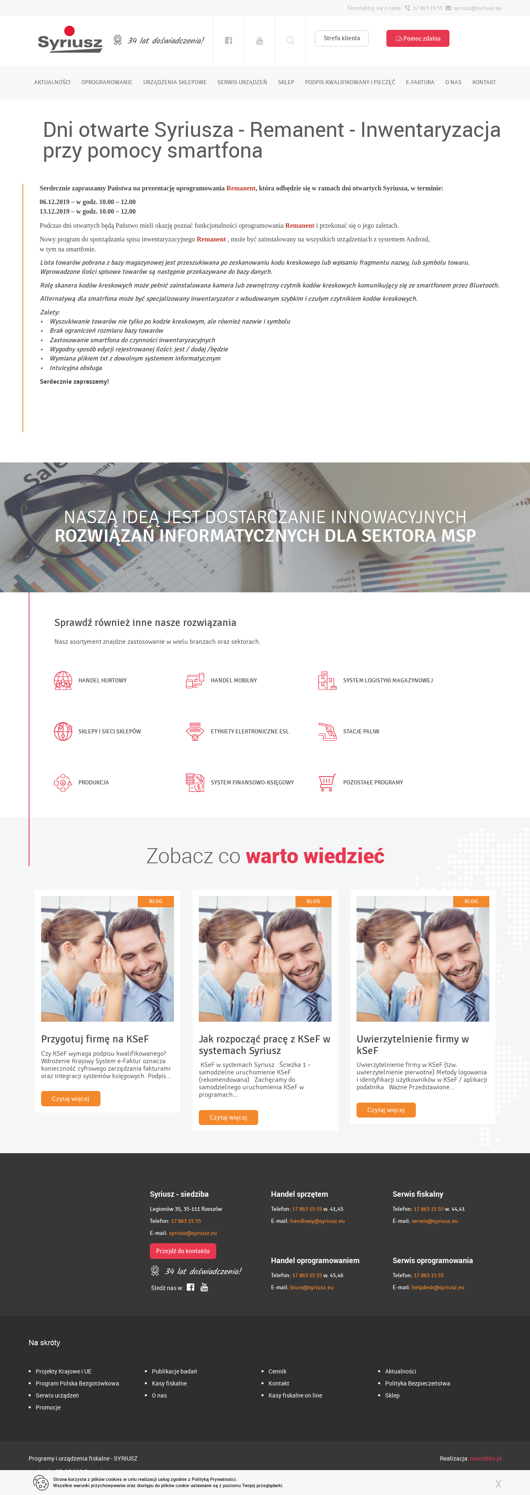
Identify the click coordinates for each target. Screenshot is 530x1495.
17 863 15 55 (186, 1221)
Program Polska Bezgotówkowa (77, 1383)
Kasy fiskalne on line (295, 1395)
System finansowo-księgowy (238, 783)
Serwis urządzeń (57, 1395)
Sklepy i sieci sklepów (95, 732)
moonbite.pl (486, 1458)
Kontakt (279, 1383)
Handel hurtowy (88, 681)
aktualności (52, 82)
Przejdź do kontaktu (183, 1251)
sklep (286, 82)
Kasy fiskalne (169, 1383)
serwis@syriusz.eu (435, 1221)
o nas (453, 82)
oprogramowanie (106, 82)
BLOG (155, 901)
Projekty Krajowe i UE (63, 1371)
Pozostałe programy (359, 783)
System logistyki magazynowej (374, 681)
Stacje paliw (347, 732)
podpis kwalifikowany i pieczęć (350, 82)
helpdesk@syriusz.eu (438, 1287)
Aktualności (400, 1371)
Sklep (392, 1395)
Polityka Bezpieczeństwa (417, 1383)
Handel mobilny (220, 681)
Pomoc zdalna (418, 38)
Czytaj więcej (70, 1098)
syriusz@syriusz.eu (193, 1233)
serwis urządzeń (242, 82)
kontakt (484, 82)
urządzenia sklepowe (175, 82)
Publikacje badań (174, 1371)
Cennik (277, 1371)
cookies (114, 1479)
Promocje (48, 1407)
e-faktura (420, 82)
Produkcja (79, 783)
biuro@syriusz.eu (312, 1287)
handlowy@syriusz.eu (317, 1221)
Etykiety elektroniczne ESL (236, 732)
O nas (159, 1395)
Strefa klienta (342, 38)
